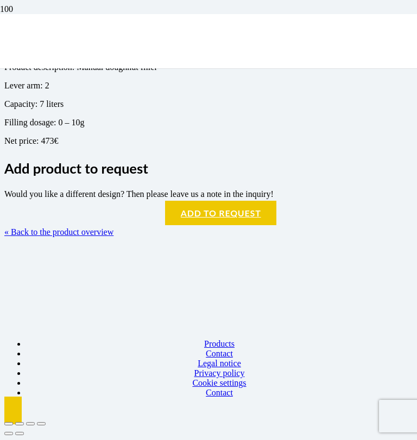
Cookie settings (219, 382)
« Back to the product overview (58, 232)
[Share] (30, 423)
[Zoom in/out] (8, 423)
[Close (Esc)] (41, 423)
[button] (13, 410)
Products (219, 343)
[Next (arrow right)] (19, 433)
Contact (219, 353)
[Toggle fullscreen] (19, 423)
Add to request (221, 213)
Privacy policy (219, 373)
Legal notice (219, 363)
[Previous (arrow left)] (8, 433)
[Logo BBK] (94, 119)
